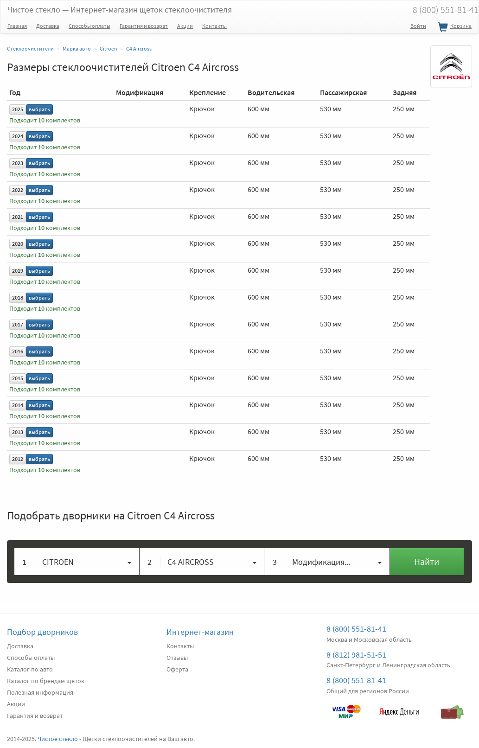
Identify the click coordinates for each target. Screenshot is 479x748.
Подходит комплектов (44, 120)
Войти (418, 25)
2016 (17, 351)
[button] (77, 561)
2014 (17, 405)
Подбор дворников (42, 632)
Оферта (177, 669)
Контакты (214, 25)
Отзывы (177, 657)
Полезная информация (40, 692)
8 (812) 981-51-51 (356, 654)
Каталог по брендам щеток (45, 681)
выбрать (39, 109)
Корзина (453, 27)
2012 (17, 458)
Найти (426, 561)
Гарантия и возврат (144, 25)
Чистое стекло (119, 9)
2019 (17, 270)
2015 (17, 378)
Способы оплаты (89, 25)
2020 (17, 243)
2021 (17, 216)
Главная (17, 25)
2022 (17, 189)
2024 (17, 136)
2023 (17, 163)
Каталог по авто (30, 669)
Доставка (47, 25)
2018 (17, 297)
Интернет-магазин (200, 632)
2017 (17, 324)
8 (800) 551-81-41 (356, 628)
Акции (185, 25)
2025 (17, 109)
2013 (17, 431)
